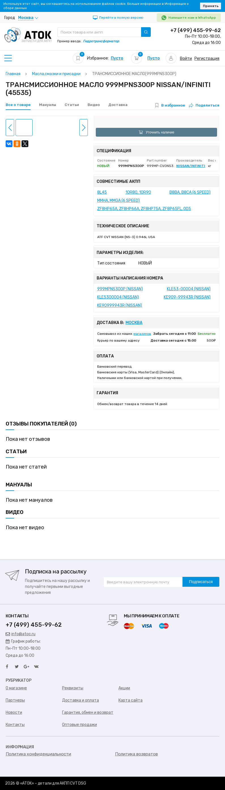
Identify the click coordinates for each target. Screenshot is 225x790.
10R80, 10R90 (138, 192)
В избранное (173, 105)
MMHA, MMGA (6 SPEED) (118, 200)
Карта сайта (130, 700)
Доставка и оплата (80, 700)
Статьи (72, 105)
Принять (210, 6)
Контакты (15, 724)
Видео (94, 105)
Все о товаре (18, 105)
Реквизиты (72, 688)
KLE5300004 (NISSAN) (118, 297)
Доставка (118, 105)
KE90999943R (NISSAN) (119, 305)
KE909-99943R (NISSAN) (187, 297)
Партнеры (15, 700)
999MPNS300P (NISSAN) (120, 289)
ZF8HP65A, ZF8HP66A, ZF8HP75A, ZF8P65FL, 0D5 (144, 208)
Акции (124, 688)
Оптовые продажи (79, 724)
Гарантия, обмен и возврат (87, 712)
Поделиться (204, 105)
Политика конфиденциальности (38, 754)
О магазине (16, 688)
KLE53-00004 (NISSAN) (189, 289)
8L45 (102, 192)
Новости (14, 712)
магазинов (142, 334)
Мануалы (47, 105)
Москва (134, 323)
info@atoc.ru (20, 634)
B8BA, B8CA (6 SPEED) (190, 192)
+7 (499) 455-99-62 (195, 30)
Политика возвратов (136, 754)
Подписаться (201, 581)
